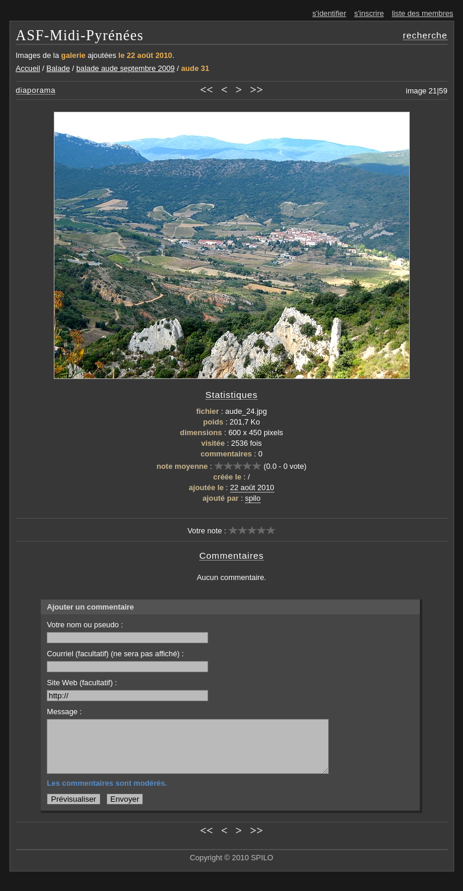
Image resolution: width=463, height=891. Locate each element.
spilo (252, 498)
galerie (73, 55)
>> (256, 89)
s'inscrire (369, 13)
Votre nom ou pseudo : (127, 631)
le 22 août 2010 (145, 55)
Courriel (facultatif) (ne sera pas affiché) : (127, 660)
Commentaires (231, 555)
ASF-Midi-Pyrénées (80, 35)
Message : (64, 711)
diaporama (36, 90)
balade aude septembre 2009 (125, 68)
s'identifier (329, 13)
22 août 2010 (252, 487)
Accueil (28, 68)
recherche (425, 35)
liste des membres (423, 13)
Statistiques (231, 395)
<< (206, 89)
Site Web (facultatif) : (127, 689)
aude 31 (195, 68)
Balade (58, 68)
